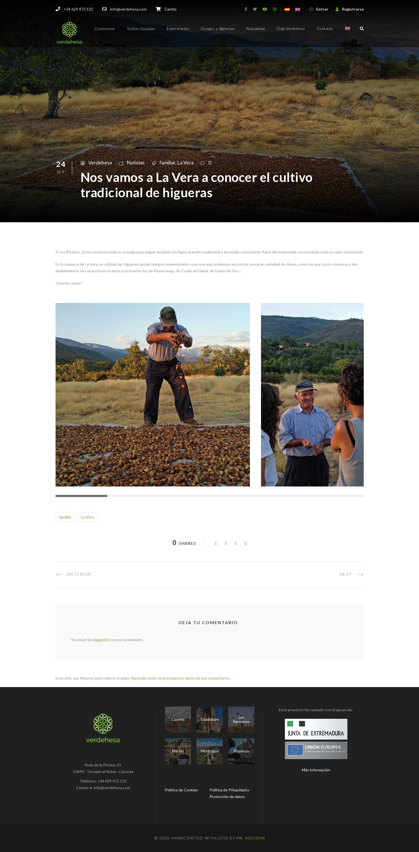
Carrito (170, 9)
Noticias (136, 162)
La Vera (185, 162)
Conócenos (104, 28)
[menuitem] (347, 33)
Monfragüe (210, 751)
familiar (167, 162)
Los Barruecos (241, 719)
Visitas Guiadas (141, 28)
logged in (101, 639)
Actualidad (255, 28)
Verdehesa (100, 162)
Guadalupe (210, 719)
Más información (316, 769)
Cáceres (177, 719)
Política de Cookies (181, 789)
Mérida (178, 751)
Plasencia (241, 751)
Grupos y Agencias (218, 28)
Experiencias (178, 28)
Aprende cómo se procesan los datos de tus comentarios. (180, 678)
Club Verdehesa (291, 28)
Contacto (325, 28)
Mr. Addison (250, 838)
